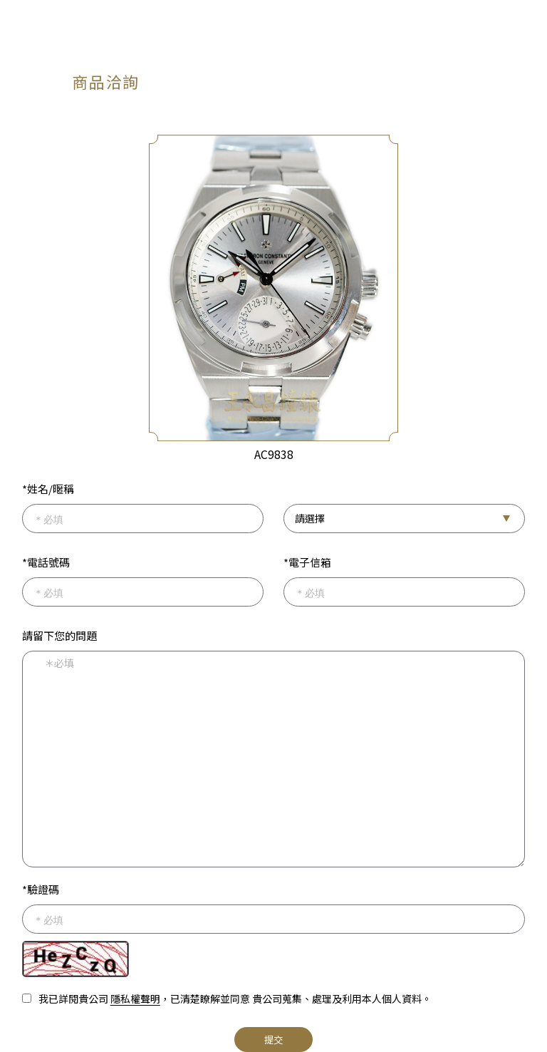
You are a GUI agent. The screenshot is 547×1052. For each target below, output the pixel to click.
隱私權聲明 (135, 998)
